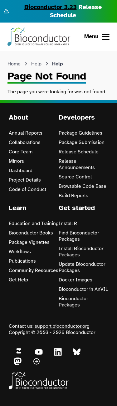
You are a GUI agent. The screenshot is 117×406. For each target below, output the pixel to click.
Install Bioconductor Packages (81, 251)
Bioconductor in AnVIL (83, 289)
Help (36, 64)
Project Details (25, 180)
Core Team (20, 152)
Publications (22, 261)
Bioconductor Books (31, 233)
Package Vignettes (29, 242)
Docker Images (75, 280)
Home (14, 64)
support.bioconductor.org (62, 326)
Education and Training (34, 223)
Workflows (20, 252)
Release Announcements (77, 164)
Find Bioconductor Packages (79, 236)
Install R (68, 223)
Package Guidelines (80, 133)
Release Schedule (79, 152)
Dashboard (20, 170)
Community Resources (33, 270)
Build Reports (73, 196)
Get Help (18, 280)
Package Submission (82, 142)
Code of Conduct (27, 189)
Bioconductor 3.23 (50, 7)
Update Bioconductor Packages (82, 267)
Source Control (75, 177)
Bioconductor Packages (73, 302)
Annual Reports (25, 133)
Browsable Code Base (82, 186)
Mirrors (16, 161)
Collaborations (25, 142)
